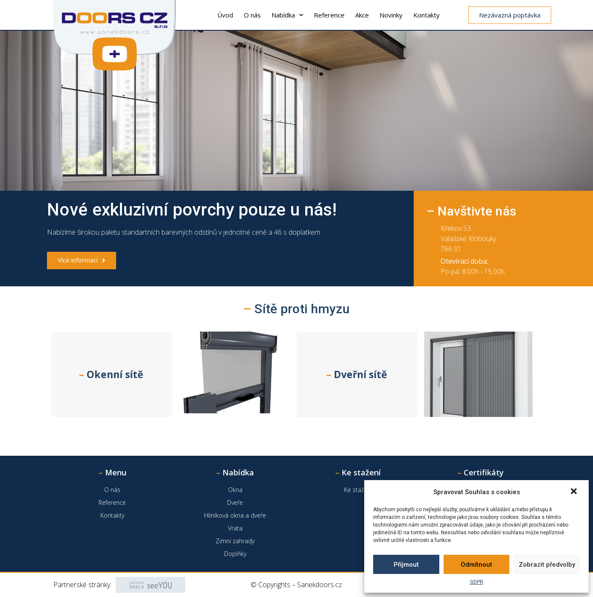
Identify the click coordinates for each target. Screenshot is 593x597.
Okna (235, 490)
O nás (252, 15)
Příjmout (406, 564)
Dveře (235, 502)
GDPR (476, 582)
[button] (575, 492)
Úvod (225, 15)
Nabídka (287, 15)
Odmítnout (476, 564)
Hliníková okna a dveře (235, 515)
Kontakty (426, 15)
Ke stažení (358, 490)
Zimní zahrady (235, 541)
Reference (329, 15)
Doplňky (235, 554)
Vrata (235, 528)
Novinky (391, 15)
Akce (362, 15)
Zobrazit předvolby (547, 564)
